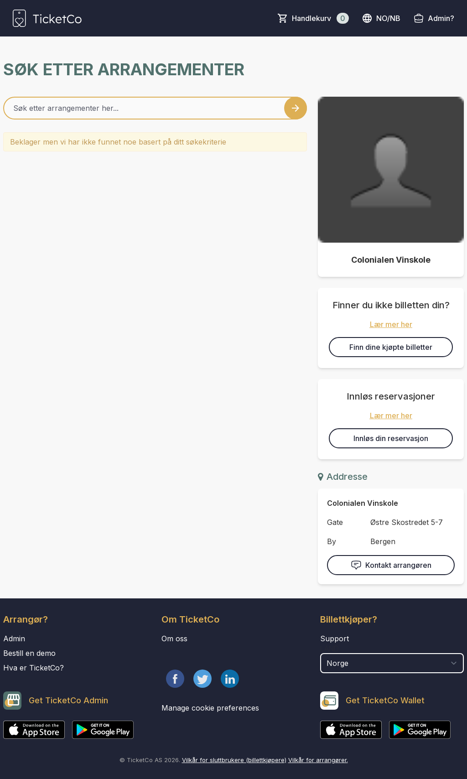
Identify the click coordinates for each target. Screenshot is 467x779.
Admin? (441, 18)
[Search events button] (295, 108)
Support (334, 638)
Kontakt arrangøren (391, 565)
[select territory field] (392, 663)
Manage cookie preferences (210, 707)
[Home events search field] (155, 108)
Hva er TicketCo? (33, 667)
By (331, 541)
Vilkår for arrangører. (318, 759)
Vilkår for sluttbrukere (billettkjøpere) (234, 759)
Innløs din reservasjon (390, 438)
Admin (14, 638)
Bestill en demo (29, 653)
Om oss (174, 638)
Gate (335, 522)
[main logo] (47, 18)
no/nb (381, 18)
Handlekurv (320, 18)
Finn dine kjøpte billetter (390, 347)
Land (329, 648)
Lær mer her (391, 324)
